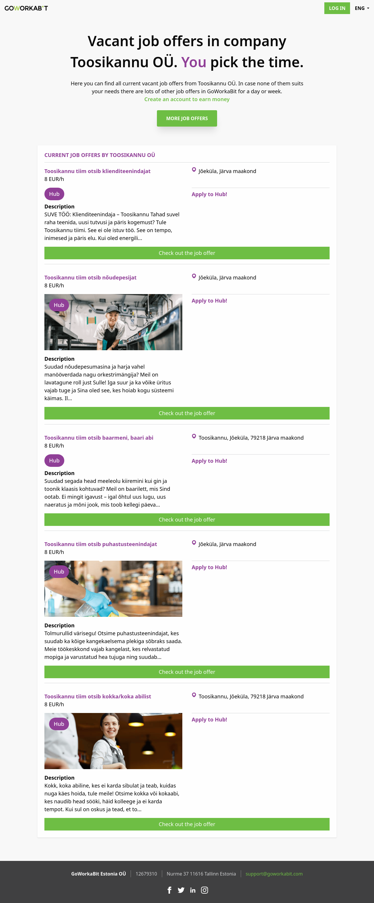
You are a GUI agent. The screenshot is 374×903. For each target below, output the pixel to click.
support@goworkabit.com (274, 874)
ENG (362, 8)
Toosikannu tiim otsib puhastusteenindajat (100, 544)
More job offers (187, 118)
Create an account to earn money (187, 99)
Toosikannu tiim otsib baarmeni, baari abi (98, 437)
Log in (337, 8)
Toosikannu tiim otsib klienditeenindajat (97, 171)
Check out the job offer (187, 252)
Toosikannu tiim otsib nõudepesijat (90, 277)
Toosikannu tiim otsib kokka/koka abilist (97, 696)
